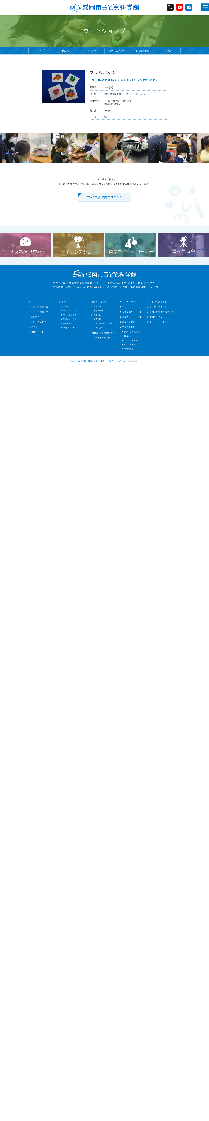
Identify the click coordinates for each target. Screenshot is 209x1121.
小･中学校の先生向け (102, 338)
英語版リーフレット (132, 317)
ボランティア (129, 344)
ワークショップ (69, 315)
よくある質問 (128, 322)
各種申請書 (98, 311)
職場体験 (128, 336)
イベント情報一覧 (39, 312)
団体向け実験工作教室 (103, 323)
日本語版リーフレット (133, 312)
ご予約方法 (98, 328)
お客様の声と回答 (158, 302)
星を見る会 (68, 323)
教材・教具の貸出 (131, 332)
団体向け (97, 306)
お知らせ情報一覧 (39, 307)
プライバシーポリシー (160, 322)
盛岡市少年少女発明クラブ (163, 312)
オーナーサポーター (159, 307)
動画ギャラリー (157, 317)
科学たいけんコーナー (72, 319)
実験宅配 (97, 315)
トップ (41, 50)
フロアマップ (128, 302)
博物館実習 (128, 349)
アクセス (168, 50)
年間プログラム (69, 328)
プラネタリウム (69, 306)
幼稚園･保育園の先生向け (104, 333)
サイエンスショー (70, 311)
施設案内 (66, 50)
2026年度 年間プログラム (104, 197)
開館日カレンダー (39, 322)
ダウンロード (128, 307)
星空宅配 (97, 319)
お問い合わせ (37, 332)
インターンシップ (131, 340)
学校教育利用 (128, 327)
